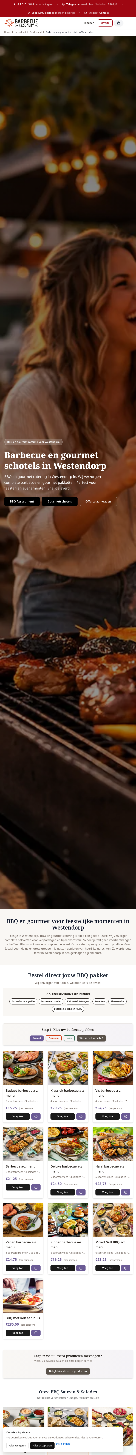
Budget (30, 1038)
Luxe (71, 1038)
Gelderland (35, 32)
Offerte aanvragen (98, 501)
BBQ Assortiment (22, 501)
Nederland (20, 32)
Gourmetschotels (60, 501)
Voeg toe (18, 1117)
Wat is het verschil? (98, 1038)
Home (7, 32)
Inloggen (88, 23)
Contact (104, 12)
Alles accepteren (42, 1445)
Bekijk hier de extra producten (68, 1372)
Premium (51, 1038)
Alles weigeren (17, 1445)
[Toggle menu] (128, 23)
